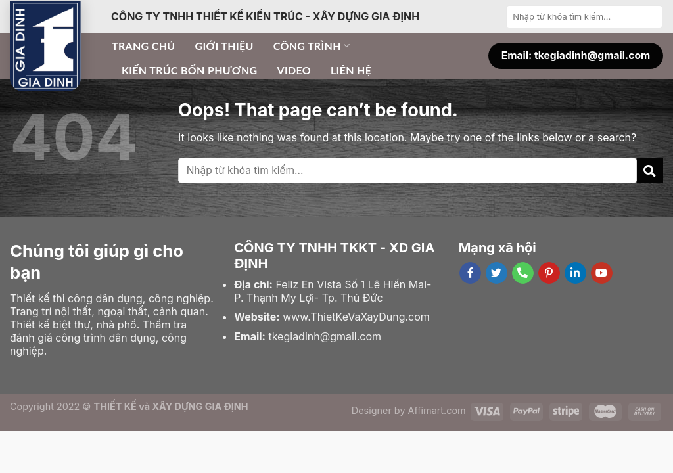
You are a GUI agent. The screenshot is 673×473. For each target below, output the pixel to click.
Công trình (311, 46)
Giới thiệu (224, 45)
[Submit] (651, 16)
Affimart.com (437, 410)
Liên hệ (351, 70)
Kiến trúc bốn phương (189, 70)
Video (294, 70)
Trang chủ (143, 45)
